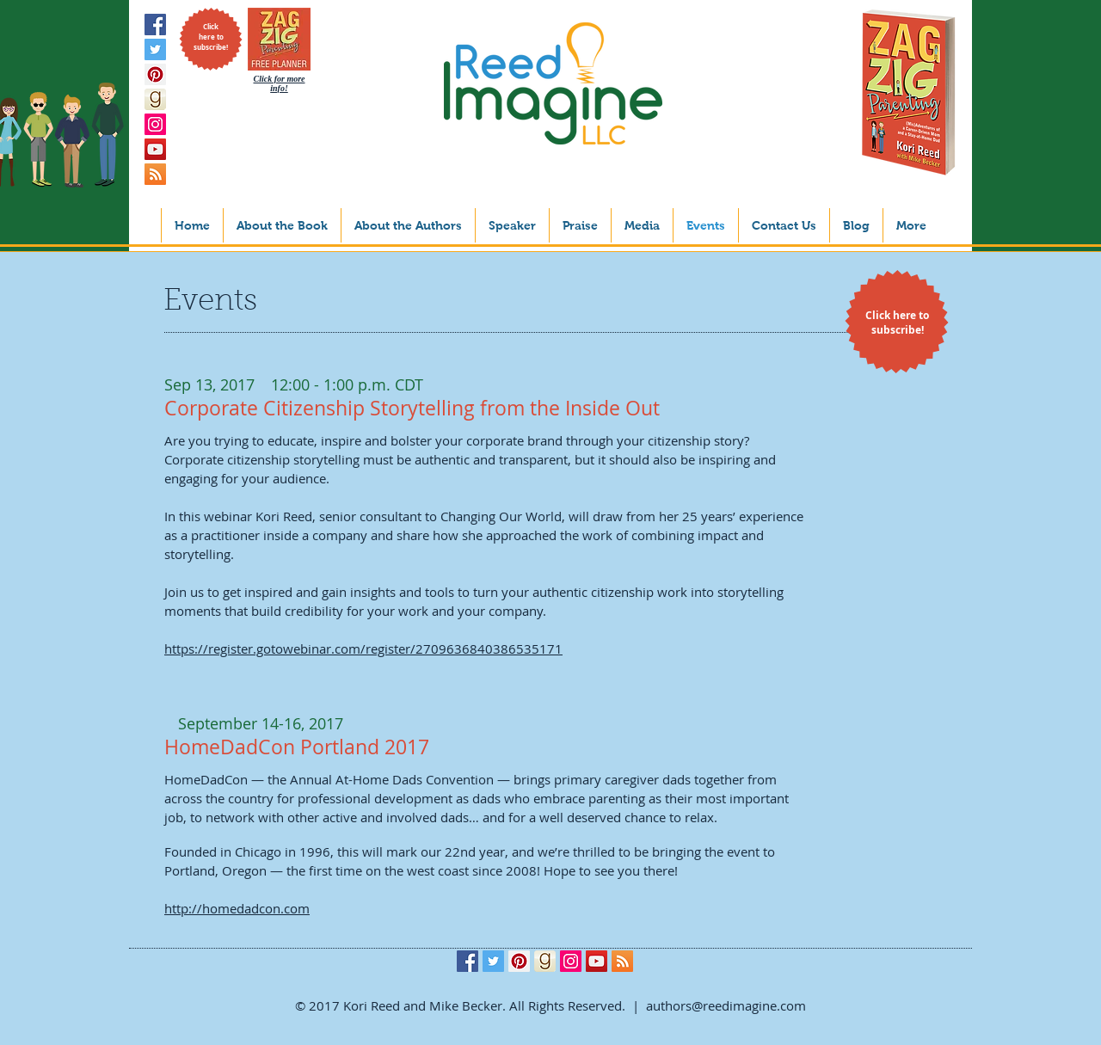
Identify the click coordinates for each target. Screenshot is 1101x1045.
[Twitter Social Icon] (155, 49)
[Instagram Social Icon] (155, 124)
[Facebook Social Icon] (155, 24)
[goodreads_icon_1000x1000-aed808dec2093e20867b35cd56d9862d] (155, 99)
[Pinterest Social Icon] (155, 74)
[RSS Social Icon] (155, 174)
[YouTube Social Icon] (155, 149)
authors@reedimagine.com (726, 1005)
